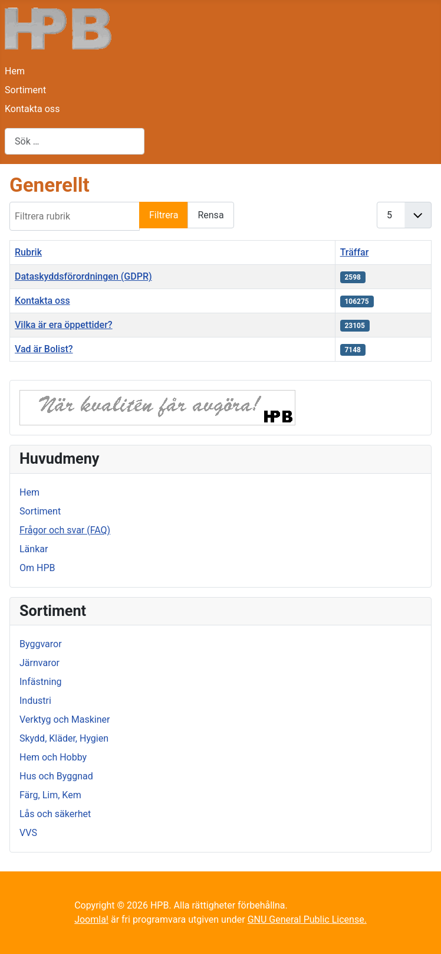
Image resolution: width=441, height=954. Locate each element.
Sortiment (25, 90)
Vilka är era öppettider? (64, 324)
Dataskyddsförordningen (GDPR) (83, 276)
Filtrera (163, 215)
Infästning (40, 681)
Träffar (354, 252)
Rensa (210, 215)
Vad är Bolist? (44, 349)
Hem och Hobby (53, 757)
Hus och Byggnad (56, 776)
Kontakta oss (32, 108)
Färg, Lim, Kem (50, 795)
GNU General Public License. (307, 919)
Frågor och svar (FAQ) (64, 530)
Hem (15, 71)
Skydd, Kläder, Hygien (63, 738)
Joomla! (91, 919)
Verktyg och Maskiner (64, 719)
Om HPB (37, 567)
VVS (28, 832)
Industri (35, 700)
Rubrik (28, 252)
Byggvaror (40, 644)
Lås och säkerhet (55, 813)
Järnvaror (39, 662)
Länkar (33, 549)
